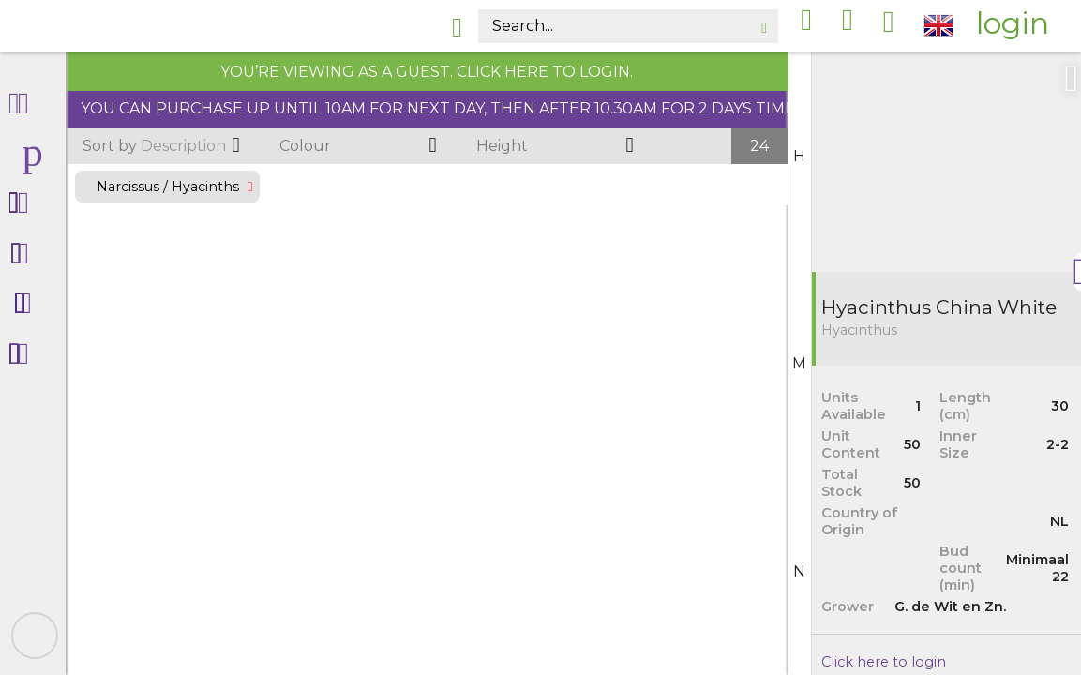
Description (154, 146)
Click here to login (883, 661)
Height (502, 146)
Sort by (110, 146)
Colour (305, 146)
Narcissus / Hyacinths (167, 186)
